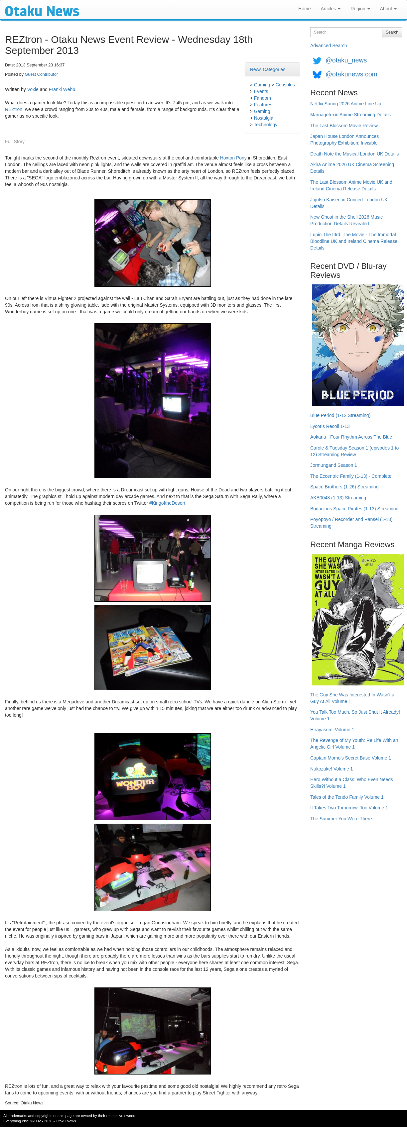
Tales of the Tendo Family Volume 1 (347, 797)
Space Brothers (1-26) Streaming (344, 486)
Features (263, 104)
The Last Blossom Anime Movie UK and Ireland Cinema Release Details (351, 185)
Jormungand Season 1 (333, 465)
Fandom (262, 98)
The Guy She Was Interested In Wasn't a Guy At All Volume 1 (352, 698)
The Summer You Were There (341, 818)
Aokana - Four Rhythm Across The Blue (351, 437)
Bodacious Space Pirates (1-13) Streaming (354, 508)
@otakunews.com (351, 74)
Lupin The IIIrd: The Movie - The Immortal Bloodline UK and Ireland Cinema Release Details (353, 241)
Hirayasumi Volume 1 (332, 729)
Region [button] (360, 8)
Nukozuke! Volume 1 (331, 768)
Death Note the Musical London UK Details (354, 153)
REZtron (13, 109)
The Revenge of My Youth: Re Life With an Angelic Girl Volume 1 (354, 744)
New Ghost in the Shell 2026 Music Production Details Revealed (346, 220)
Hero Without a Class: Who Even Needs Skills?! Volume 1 (351, 783)
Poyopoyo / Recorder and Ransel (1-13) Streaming (351, 523)
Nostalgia (263, 118)
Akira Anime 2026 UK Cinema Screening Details (352, 168)
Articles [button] (330, 8)
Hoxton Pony (233, 157)
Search (392, 32)
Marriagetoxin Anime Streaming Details (350, 114)
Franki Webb (62, 89)
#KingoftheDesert (167, 503)
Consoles (285, 84)
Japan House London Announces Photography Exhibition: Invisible (344, 140)
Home (304, 8)
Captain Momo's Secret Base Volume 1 (350, 758)
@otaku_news (346, 60)
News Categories (268, 69)
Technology (265, 124)
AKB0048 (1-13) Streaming (338, 497)
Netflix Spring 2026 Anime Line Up (345, 103)
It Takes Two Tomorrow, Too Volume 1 (349, 807)
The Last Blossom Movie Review (344, 125)
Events (261, 91)
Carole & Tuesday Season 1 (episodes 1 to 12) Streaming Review (354, 451)
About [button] (388, 8)
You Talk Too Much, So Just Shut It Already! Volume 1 (355, 715)
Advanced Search (328, 45)
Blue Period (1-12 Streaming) (340, 415)
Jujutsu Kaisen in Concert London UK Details (349, 203)
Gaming (262, 84)
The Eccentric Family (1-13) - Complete (350, 476)
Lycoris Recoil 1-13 (330, 426)
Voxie (33, 89)
